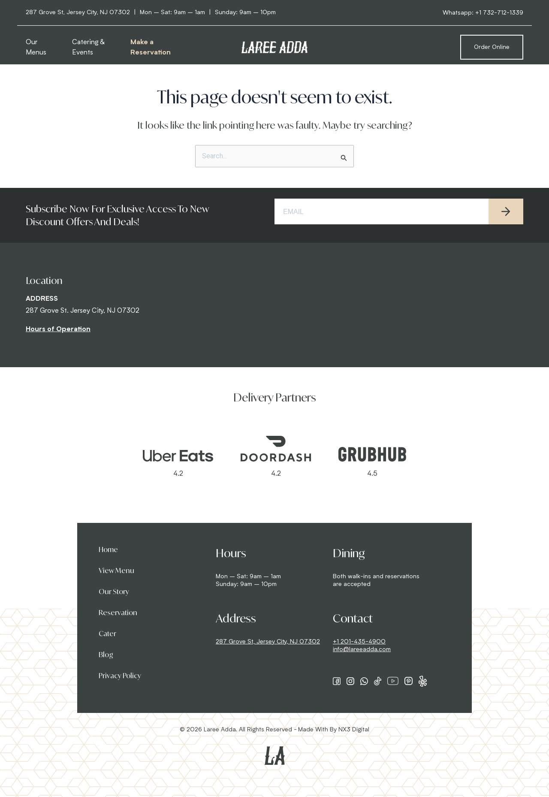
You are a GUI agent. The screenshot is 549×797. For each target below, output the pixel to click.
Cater (107, 633)
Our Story (114, 591)
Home (108, 549)
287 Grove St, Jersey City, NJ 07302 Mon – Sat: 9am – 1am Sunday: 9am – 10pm (151, 12)
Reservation (118, 612)
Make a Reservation (150, 47)
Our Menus (36, 47)
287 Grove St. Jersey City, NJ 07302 (82, 311)
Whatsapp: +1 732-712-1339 (483, 13)
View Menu (116, 570)
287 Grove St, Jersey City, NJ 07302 (268, 642)
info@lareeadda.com (362, 649)
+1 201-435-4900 (359, 642)
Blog (106, 654)
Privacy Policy (120, 675)
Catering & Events (88, 47)
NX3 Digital (353, 730)
